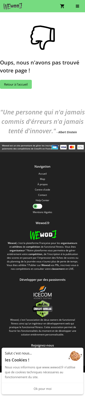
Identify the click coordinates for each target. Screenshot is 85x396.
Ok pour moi (43, 389)
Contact (42, 195)
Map (42, 179)
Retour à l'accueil (16, 84)
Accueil (43, 173)
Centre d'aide (42, 189)
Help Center (42, 200)
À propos (43, 184)
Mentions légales (42, 212)
